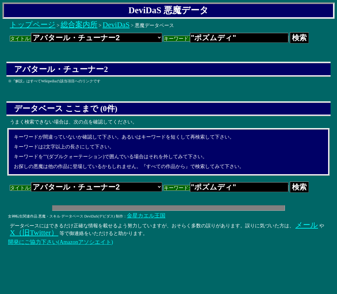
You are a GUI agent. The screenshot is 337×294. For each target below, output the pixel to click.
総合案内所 (79, 25)
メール (306, 225)
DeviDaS (116, 25)
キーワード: (226, 38)
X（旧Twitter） (34, 233)
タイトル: (86, 38)
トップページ (32, 25)
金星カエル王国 (146, 216)
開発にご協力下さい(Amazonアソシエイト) (60, 242)
